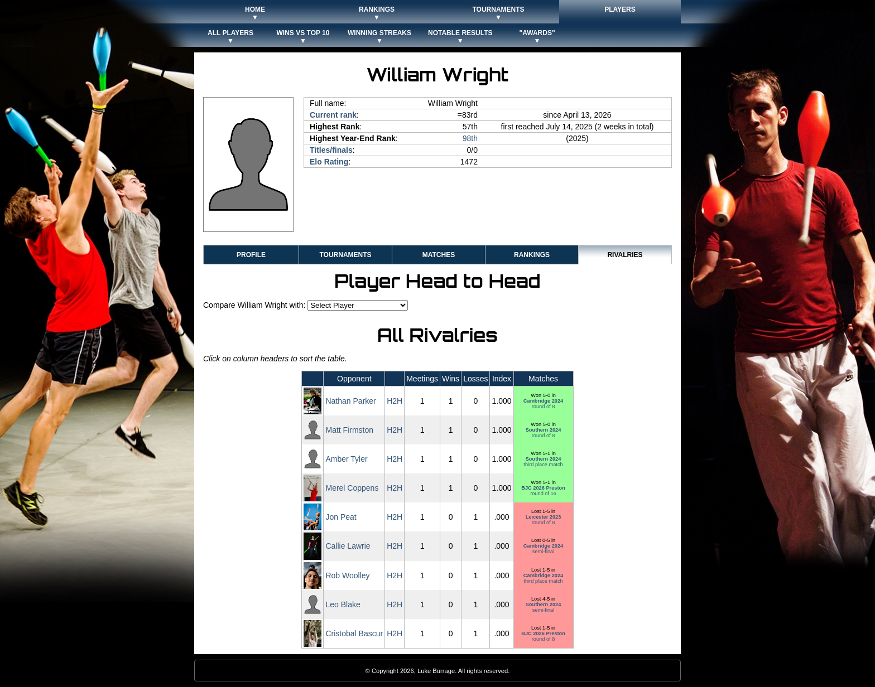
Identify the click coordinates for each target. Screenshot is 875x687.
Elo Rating (329, 161)
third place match (542, 461)
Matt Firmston (349, 429)
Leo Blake (342, 604)
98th (470, 138)
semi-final (543, 548)
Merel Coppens (351, 487)
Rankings (532, 255)
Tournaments (345, 255)
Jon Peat (340, 516)
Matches (438, 255)
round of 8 (543, 403)
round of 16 (543, 490)
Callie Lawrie (347, 545)
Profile (251, 255)
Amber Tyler (346, 458)
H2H (394, 400)
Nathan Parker (350, 400)
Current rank (333, 114)
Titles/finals (331, 150)
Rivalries (624, 255)
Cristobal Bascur (354, 633)
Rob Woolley (347, 575)
